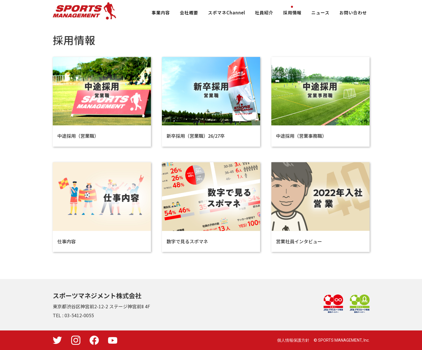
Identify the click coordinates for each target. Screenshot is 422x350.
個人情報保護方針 (293, 340)
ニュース (320, 12)
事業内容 (161, 12)
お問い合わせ (353, 12)
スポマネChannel (226, 12)
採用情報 (292, 12)
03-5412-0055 (79, 315)
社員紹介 (264, 12)
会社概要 (189, 12)
